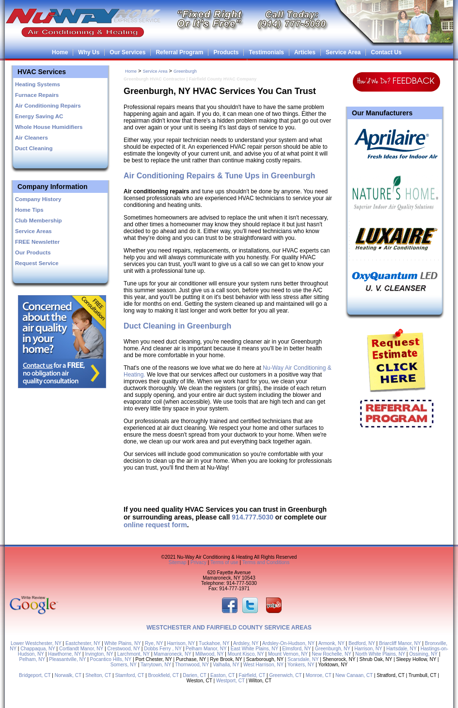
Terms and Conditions (265, 562)
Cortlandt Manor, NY (81, 648)
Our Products (33, 252)
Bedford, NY (361, 643)
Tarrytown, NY (156, 664)
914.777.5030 (252, 517)
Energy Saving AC (39, 116)
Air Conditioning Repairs (48, 106)
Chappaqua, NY (37, 648)
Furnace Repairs (37, 95)
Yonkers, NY (300, 664)
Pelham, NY (32, 659)
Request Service (37, 263)
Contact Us (386, 52)
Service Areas (33, 231)
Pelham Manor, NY (206, 648)
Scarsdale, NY (302, 659)
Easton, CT (222, 675)
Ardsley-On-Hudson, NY (288, 643)
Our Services (127, 52)
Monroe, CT (319, 675)
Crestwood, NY (123, 648)
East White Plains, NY (254, 648)
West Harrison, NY (263, 664)
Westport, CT (230, 680)
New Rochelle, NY (331, 654)
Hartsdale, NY (401, 648)
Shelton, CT (98, 675)
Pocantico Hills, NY (111, 659)
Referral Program (179, 52)
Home (60, 52)
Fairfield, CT (252, 675)
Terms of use (224, 562)
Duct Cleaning (33, 148)
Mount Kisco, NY (246, 654)
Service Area (343, 52)
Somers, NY (124, 664)
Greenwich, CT (285, 675)
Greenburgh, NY (332, 648)
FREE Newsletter (37, 242)
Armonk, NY (331, 643)
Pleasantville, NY (67, 659)
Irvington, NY (99, 654)
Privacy (198, 562)
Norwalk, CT (68, 675)
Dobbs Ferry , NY (163, 648)
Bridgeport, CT (34, 675)
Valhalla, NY (226, 664)
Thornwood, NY (192, 664)
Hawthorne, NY (64, 654)
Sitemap (178, 562)
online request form (155, 525)
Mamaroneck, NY (172, 654)
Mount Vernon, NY (288, 654)
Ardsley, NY (245, 643)
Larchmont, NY (133, 654)
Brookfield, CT (163, 675)
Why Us (88, 52)
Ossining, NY (423, 654)
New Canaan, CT (354, 675)
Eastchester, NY (82, 643)
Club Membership (38, 220)
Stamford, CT (129, 675)
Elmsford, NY (296, 648)
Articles (305, 52)
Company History (38, 199)
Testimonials (266, 52)
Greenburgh (185, 71)
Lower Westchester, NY (36, 643)
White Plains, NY (122, 643)
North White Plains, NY (380, 654)
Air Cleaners (31, 138)
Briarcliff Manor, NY (400, 643)
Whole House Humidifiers (48, 127)
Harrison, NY (181, 643)
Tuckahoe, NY (214, 643)
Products (225, 52)
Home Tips (29, 210)
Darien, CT (194, 675)
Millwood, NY (209, 654)
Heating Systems (37, 84)
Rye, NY (154, 643)
